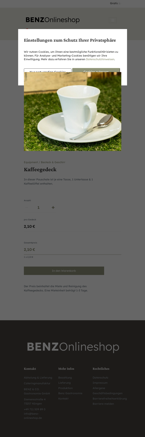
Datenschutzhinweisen (100, 59)
